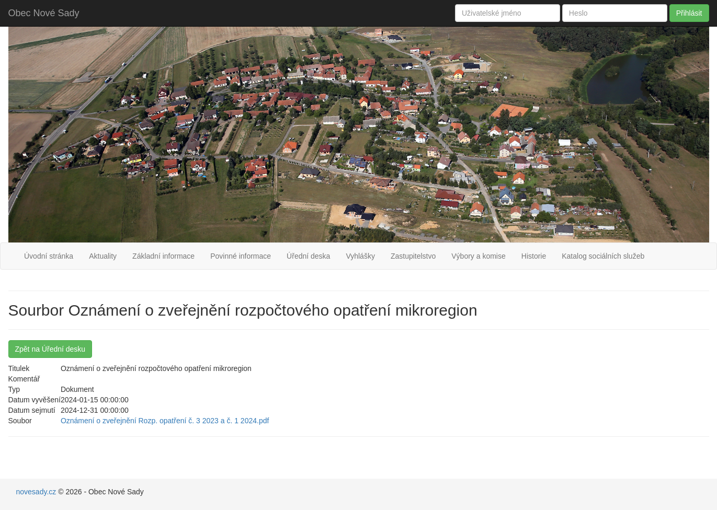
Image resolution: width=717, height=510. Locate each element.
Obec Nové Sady (43, 13)
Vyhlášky (360, 256)
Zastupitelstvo (413, 256)
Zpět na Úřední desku (50, 349)
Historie (533, 256)
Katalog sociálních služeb (603, 256)
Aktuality (103, 256)
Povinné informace (240, 256)
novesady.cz (37, 492)
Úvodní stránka (48, 256)
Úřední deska (308, 256)
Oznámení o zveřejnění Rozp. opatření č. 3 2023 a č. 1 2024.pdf (165, 420)
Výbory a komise (478, 256)
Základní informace (163, 256)
